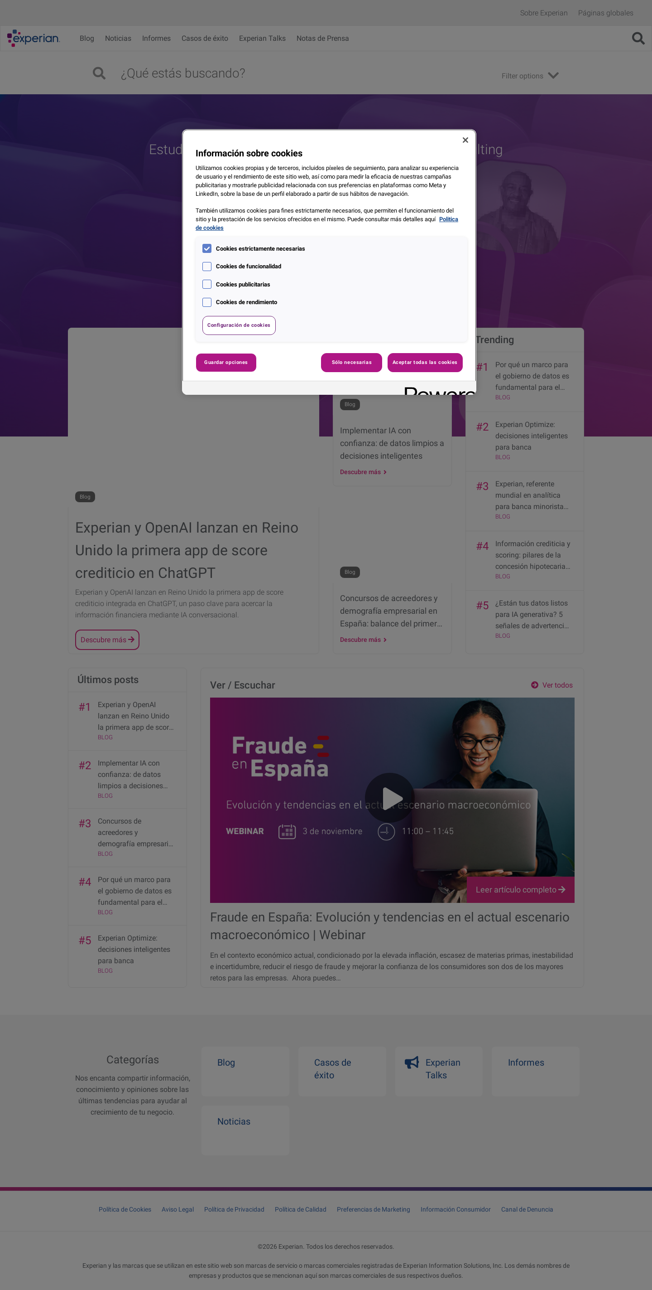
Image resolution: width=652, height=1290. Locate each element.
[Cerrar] (465, 140)
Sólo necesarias (352, 362)
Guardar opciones (226, 362)
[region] (329, 262)
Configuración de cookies (239, 325)
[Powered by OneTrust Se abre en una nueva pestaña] (437, 389)
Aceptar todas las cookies (425, 362)
